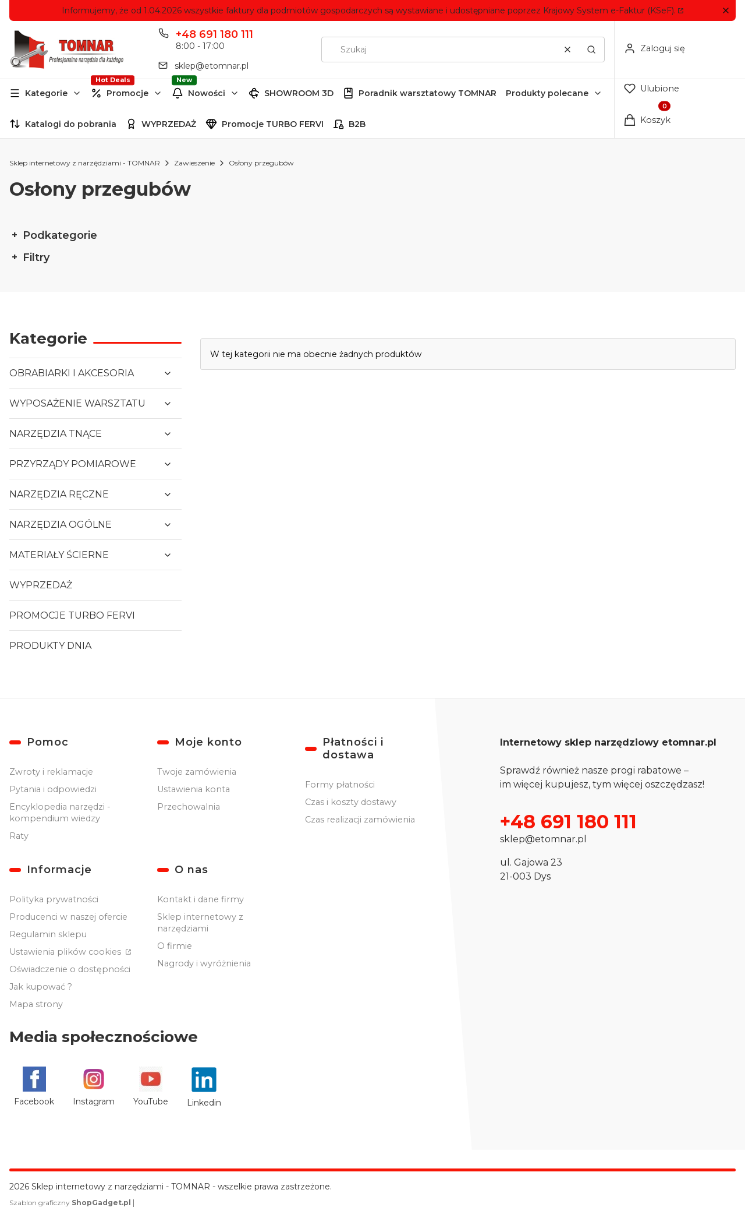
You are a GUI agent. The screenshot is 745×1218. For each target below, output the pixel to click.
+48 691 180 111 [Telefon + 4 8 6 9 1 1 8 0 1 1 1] (214, 34)
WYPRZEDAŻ (168, 124)
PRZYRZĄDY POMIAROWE (72, 463)
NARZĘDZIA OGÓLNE (60, 524)
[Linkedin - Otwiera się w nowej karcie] (204, 1087)
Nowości (206, 93)
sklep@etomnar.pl (543, 839)
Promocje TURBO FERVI (273, 124)
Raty (19, 836)
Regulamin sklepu (48, 934)
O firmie (174, 946)
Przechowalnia (188, 807)
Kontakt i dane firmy (200, 899)
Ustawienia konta (193, 789)
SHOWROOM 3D (299, 93)
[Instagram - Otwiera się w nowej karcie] (93, 1087)
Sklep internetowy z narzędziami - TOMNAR (84, 162)
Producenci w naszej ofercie (68, 917)
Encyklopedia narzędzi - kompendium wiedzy (60, 813)
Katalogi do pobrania (70, 124)
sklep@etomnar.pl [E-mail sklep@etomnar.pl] (212, 66)
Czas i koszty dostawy (350, 802)
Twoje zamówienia (196, 772)
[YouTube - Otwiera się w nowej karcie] (151, 1087)
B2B (357, 124)
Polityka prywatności (53, 899)
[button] (725, 11)
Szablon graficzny (71, 1202)
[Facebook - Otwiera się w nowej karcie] (34, 1087)
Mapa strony (36, 1004)
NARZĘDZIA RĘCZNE (59, 494)
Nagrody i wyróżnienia (204, 963)
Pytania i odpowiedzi (53, 789)
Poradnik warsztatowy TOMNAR (427, 93)
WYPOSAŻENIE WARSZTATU (77, 403)
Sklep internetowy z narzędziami (200, 923)
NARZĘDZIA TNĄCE (55, 433)
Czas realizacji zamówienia (360, 819)
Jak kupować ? (40, 987)
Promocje (127, 93)
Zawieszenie (194, 162)
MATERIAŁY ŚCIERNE (59, 554)
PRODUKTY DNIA (50, 645)
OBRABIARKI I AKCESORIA (71, 373)
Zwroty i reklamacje (51, 772)
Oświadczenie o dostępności (69, 969)
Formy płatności (340, 784)
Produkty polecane (547, 93)
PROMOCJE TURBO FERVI (72, 615)
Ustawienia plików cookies (66, 952)
